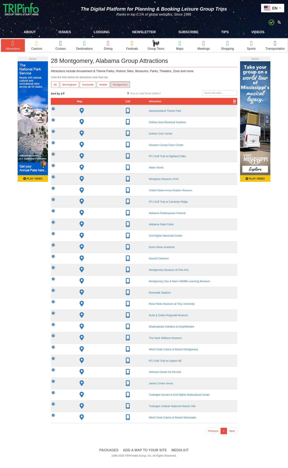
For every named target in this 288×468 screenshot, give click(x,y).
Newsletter (144, 32)
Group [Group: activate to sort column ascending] (227, 108)
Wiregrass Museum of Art (88, 185)
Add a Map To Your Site (145, 457)
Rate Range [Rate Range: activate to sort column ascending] (155, 106)
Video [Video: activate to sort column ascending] (198, 108)
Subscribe (188, 32)
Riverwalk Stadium (84, 299)
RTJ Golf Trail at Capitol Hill (89, 367)
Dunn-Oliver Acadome (86, 253)
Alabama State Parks (85, 230)
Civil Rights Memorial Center (90, 242)
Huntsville (88, 87)
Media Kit (180, 457)
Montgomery (120, 87)
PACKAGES (108, 457)
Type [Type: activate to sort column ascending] (173, 108)
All (55, 87)
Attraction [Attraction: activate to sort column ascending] (79, 108)
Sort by (58, 96)
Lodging (102, 32)
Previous (213, 437)
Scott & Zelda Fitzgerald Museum (93, 321)
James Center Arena (85, 390)
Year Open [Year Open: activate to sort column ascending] (137, 106)
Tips (225, 32)
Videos (257, 32)
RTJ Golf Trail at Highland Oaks (92, 162)
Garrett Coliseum (83, 265)
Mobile (103, 87)
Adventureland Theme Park (89, 117)
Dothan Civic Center (85, 140)
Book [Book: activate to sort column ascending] (213, 108)
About (30, 32)
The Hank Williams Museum (89, 344)
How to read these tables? (144, 96)
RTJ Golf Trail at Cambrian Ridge (92, 208)
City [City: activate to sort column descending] (118, 108)
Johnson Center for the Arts (89, 378)
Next (232, 437)
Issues (65, 32)
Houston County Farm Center (90, 151)
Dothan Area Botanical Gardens (92, 128)
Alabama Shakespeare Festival (91, 219)
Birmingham (69, 87)
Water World (80, 174)
